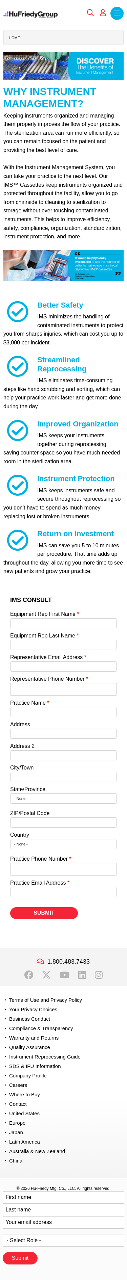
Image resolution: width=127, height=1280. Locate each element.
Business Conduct (29, 1019)
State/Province (27, 789)
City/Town (22, 767)
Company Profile (28, 1075)
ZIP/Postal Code (30, 813)
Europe (17, 1123)
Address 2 (22, 746)
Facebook (28, 975)
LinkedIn (82, 975)
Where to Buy (24, 1094)
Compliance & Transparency (41, 1028)
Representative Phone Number (47, 679)
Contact (18, 1104)
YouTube (64, 975)
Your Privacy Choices (33, 1009)
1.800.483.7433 (68, 961)
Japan (16, 1132)
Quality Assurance (29, 1047)
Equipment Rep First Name (43, 614)
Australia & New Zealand (37, 1151)
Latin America (24, 1142)
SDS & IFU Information (35, 1066)
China (15, 1161)
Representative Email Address (46, 657)
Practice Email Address (38, 883)
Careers (18, 1085)
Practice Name (28, 703)
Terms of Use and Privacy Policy (45, 1000)
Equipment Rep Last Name (42, 635)
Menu (117, 13)
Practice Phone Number (39, 859)
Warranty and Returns (34, 1038)
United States (24, 1113)
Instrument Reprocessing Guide (45, 1057)
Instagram (99, 975)
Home (14, 38)
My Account (103, 13)
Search (90, 13)
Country (19, 835)
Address (20, 724)
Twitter (46, 975)
